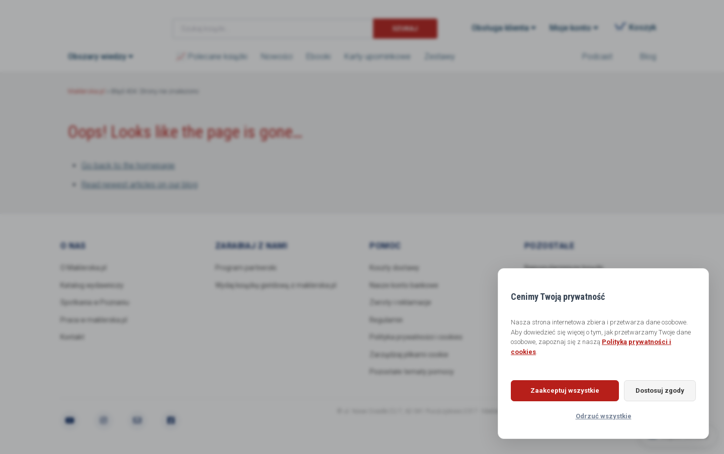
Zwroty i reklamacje (401, 303)
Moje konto (570, 28)
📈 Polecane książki (211, 56)
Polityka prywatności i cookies (417, 337)
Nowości (277, 56)
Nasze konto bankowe (405, 285)
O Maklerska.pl (83, 268)
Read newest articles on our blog (139, 184)
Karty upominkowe (377, 56)
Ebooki (318, 56)
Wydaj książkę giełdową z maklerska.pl (276, 285)
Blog (648, 56)
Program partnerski (246, 268)
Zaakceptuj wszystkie (560, 390)
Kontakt (72, 337)
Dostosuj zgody (655, 390)
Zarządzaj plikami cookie (409, 355)
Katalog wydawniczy (92, 285)
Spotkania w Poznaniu (95, 303)
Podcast (597, 56)
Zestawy (439, 56)
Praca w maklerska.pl (94, 320)
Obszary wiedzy (97, 56)
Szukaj (405, 28)
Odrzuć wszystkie (603, 416)
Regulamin (387, 320)
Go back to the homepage (128, 165)
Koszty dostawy (395, 268)
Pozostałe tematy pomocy (412, 373)
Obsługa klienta (500, 28)
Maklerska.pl (104, 21)
